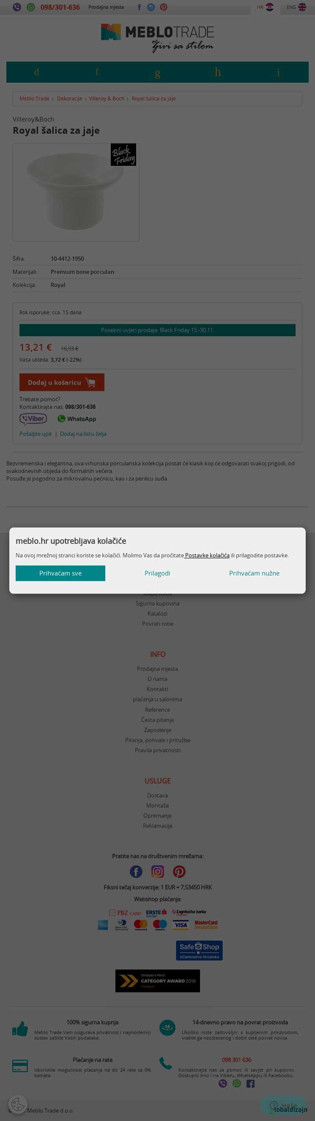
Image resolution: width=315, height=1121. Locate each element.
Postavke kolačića (207, 555)
